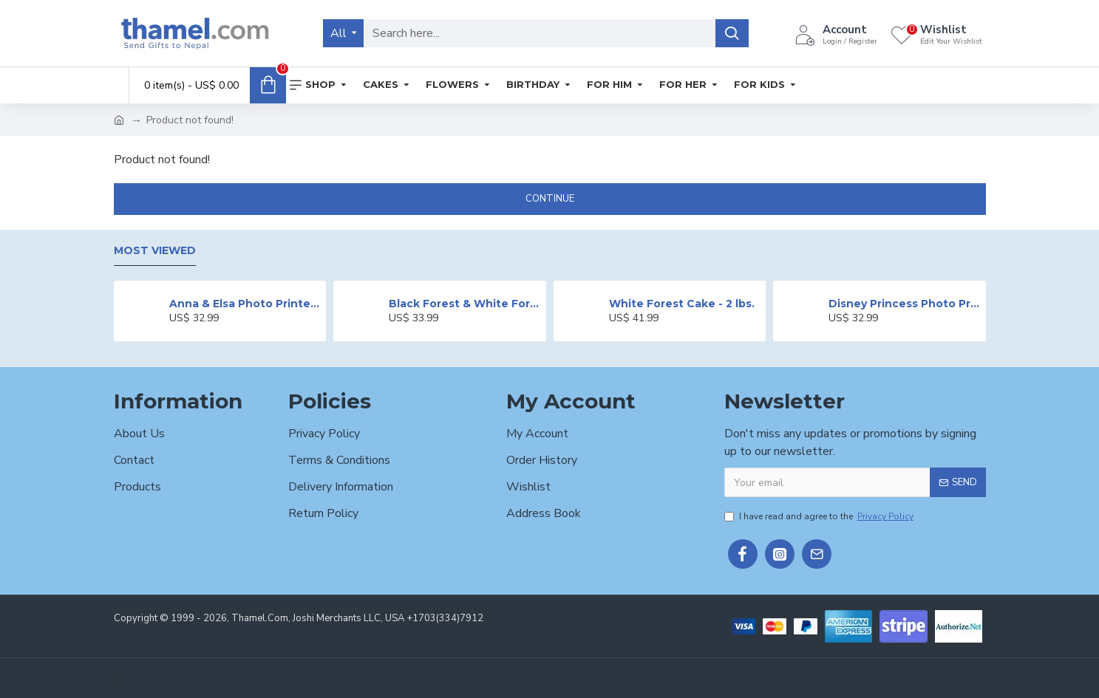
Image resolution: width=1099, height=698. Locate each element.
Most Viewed (155, 250)
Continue (549, 198)
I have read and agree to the (820, 516)
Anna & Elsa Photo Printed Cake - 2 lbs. (245, 303)
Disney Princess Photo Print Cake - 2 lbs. (904, 303)
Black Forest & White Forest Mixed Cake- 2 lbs (464, 303)
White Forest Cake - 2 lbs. (682, 303)
